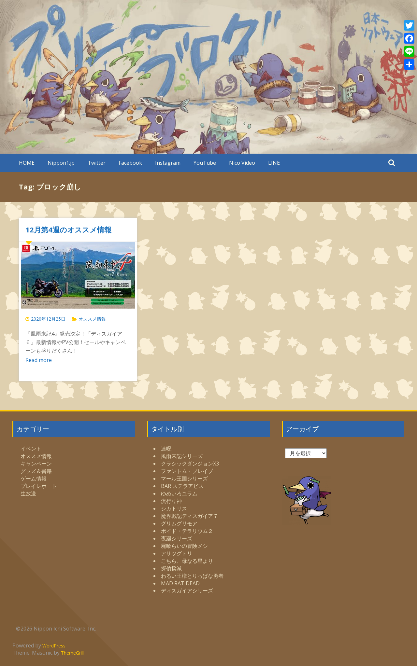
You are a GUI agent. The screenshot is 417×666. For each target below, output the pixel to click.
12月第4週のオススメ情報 (68, 229)
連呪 (166, 448)
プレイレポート (39, 486)
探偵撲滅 (171, 568)
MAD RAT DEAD (180, 583)
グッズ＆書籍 (36, 471)
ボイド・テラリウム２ (187, 530)
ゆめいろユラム (179, 493)
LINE (274, 162)
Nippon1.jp (61, 162)
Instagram (167, 162)
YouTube (205, 162)
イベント (31, 448)
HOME (27, 162)
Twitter (97, 162)
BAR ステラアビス (182, 486)
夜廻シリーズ (176, 538)
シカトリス (174, 508)
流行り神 (171, 501)
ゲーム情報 (34, 478)
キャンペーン (36, 463)
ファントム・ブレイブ (187, 471)
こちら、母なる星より (187, 560)
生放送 (28, 493)
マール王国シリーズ (184, 478)
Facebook (130, 162)
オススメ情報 (92, 319)
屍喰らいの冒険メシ (184, 545)
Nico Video (242, 162)
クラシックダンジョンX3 (190, 463)
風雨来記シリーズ (182, 456)
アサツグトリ (176, 553)
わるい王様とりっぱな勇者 (192, 575)
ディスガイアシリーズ (187, 590)
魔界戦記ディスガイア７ (189, 516)
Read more (38, 360)
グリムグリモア (179, 523)
